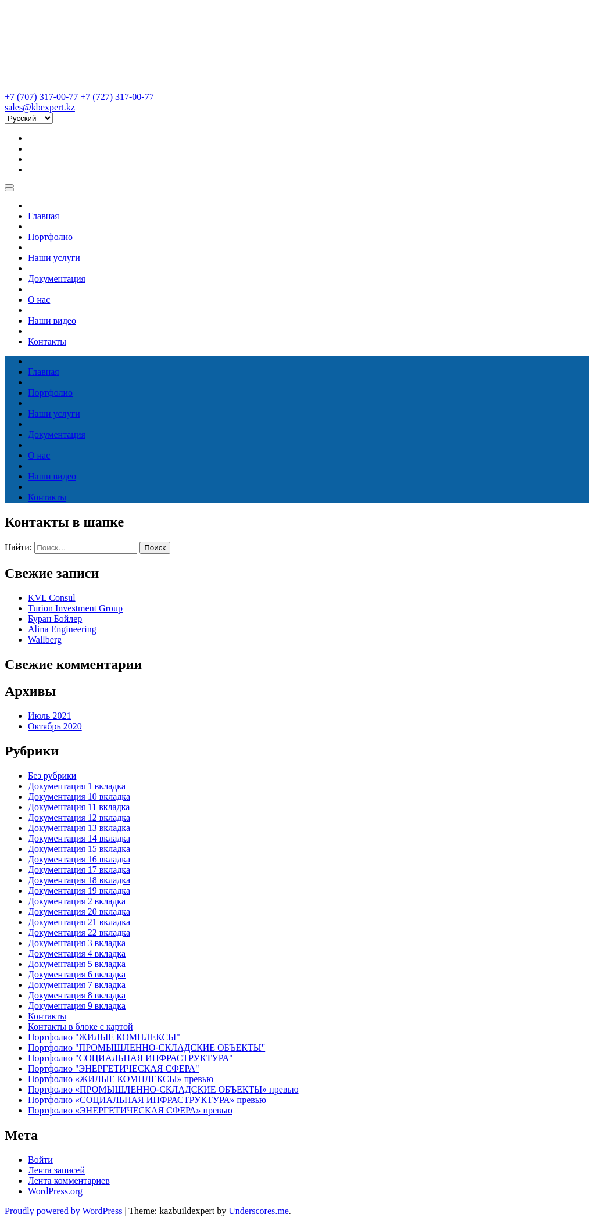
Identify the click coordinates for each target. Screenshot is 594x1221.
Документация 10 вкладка (79, 796)
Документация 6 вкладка (77, 974)
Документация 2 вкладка (77, 901)
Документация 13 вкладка (79, 828)
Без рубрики (52, 775)
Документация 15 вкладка (79, 849)
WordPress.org (55, 1191)
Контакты (47, 341)
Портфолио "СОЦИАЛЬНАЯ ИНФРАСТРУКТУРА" (130, 1058)
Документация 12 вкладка (79, 817)
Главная (43, 216)
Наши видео (52, 320)
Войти (40, 1160)
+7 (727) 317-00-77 (116, 97)
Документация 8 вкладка (77, 995)
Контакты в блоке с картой (80, 1027)
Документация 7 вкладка (77, 985)
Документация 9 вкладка (77, 1006)
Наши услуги (54, 258)
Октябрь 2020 (55, 726)
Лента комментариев (69, 1181)
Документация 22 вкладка (79, 932)
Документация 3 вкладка (77, 943)
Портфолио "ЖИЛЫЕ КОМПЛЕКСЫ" (104, 1037)
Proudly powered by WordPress (64, 1211)
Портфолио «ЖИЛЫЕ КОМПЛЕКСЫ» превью (120, 1079)
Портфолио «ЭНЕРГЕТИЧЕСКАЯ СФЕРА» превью (130, 1110)
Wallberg (45, 639)
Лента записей (56, 1170)
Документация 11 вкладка (79, 807)
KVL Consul (52, 598)
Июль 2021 (49, 716)
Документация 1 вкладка (77, 786)
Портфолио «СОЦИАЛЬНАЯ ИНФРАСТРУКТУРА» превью (147, 1100)
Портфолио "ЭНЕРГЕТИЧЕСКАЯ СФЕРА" (113, 1068)
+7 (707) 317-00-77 (42, 97)
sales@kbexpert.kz (40, 107)
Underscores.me (258, 1211)
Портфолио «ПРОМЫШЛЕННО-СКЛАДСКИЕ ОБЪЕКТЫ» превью (163, 1089)
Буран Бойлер (55, 619)
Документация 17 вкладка (79, 870)
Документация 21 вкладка (79, 922)
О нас (39, 300)
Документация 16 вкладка (79, 859)
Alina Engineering (62, 629)
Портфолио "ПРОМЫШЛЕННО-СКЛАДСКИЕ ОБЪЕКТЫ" (146, 1047)
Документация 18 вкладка (79, 880)
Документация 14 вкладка (79, 838)
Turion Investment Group (75, 608)
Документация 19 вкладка (79, 891)
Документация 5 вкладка (77, 964)
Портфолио (50, 237)
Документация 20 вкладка (79, 911)
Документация (56, 279)
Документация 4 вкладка (77, 953)
